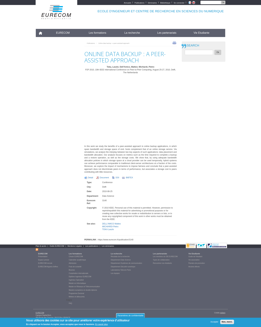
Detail (90, 177)
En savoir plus (101, 325)
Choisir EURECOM (76, 256)
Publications (139, 2)
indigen (222, 313)
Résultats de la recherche (120, 256)
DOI (117, 177)
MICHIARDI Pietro (110, 226)
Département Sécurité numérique (123, 267)
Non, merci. (227, 323)
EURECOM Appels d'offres (48, 267)
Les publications (91, 246)
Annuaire (127, 2)
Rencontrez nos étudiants (162, 263)
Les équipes (115, 273)
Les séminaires (108, 246)
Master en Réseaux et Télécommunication (84, 286)
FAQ (70, 303)
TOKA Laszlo (108, 229)
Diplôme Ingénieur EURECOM (80, 277)
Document (104, 177)
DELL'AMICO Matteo (111, 224)
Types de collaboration (161, 260)
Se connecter (179, 2)
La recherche (132, 32)
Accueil (41, 32)
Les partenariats (166, 32)
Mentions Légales (75, 246)
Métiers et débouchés (77, 297)
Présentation (42, 256)
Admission (72, 263)
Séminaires (152, 2)
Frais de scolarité (75, 267)
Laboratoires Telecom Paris (121, 270)
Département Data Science (121, 260)
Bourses (72, 270)
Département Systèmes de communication (126, 263)
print (174, 42)
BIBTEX (129, 177)
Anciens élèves (194, 267)
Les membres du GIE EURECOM (165, 256)
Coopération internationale (78, 273)
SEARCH (193, 45)
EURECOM (63, 32)
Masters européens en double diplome (83, 290)
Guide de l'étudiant (195, 256)
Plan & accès (41, 246)
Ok (223, 2)
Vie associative (194, 260)
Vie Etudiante (201, 32)
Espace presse (43, 260)
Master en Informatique (77, 283)
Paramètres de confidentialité (130, 316)
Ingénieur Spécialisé (76, 280)
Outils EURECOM (57, 246)
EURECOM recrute (45, 263)
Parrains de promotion (196, 263)
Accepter (214, 323)
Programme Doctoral (76, 293)
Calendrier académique (77, 260)
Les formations (97, 32)
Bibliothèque (165, 2)
